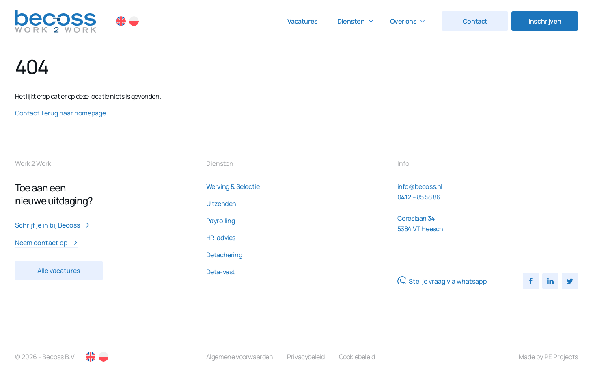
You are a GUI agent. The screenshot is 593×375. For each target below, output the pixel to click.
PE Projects (561, 356)
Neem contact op (46, 242)
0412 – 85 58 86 (418, 197)
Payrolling (220, 220)
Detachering (224, 254)
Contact (475, 21)
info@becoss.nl (419, 186)
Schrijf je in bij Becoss (52, 225)
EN (121, 21)
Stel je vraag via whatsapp (442, 281)
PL (134, 21)
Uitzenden (221, 203)
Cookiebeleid (357, 356)
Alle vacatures (58, 270)
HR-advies (220, 237)
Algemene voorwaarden (239, 356)
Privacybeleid (306, 356)
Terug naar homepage (73, 112)
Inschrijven (544, 21)
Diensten (351, 21)
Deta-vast (220, 271)
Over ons (403, 21)
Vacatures (302, 21)
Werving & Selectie (233, 186)
